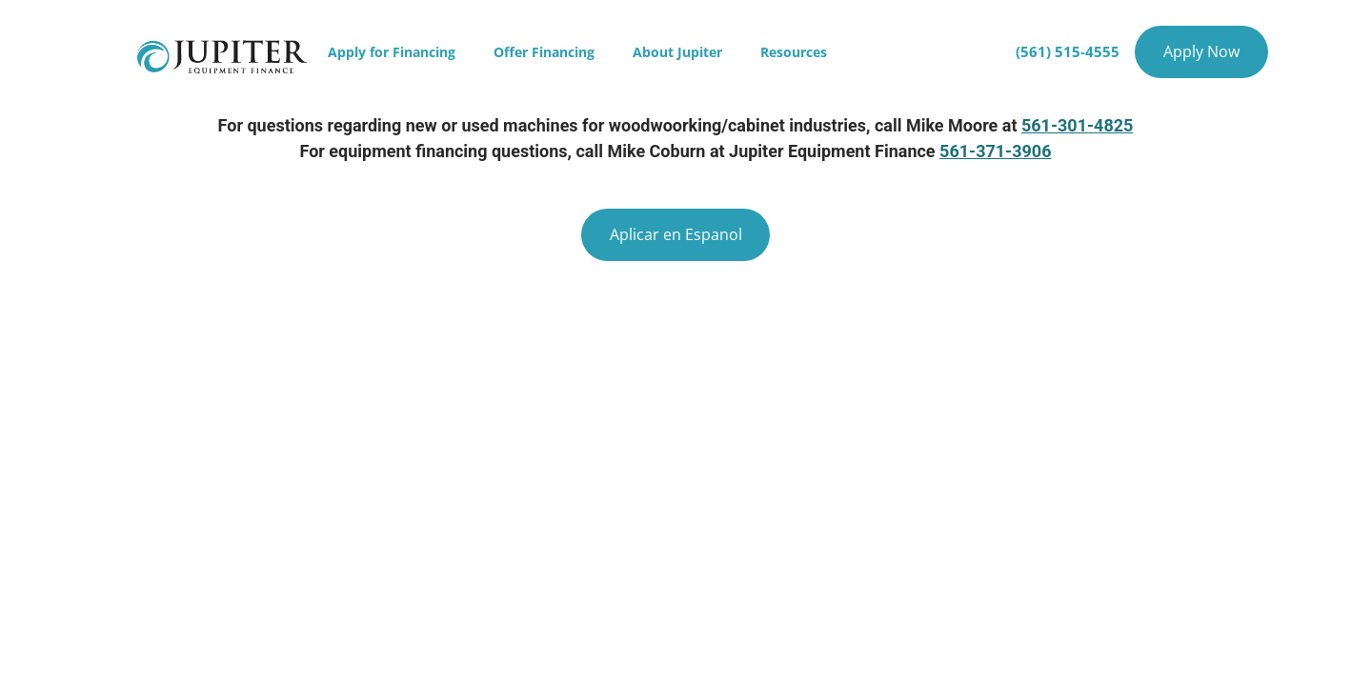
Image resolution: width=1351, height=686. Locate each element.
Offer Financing (544, 52)
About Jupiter (677, 52)
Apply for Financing (391, 52)
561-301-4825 (1077, 125)
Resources (793, 52)
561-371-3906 (995, 151)
